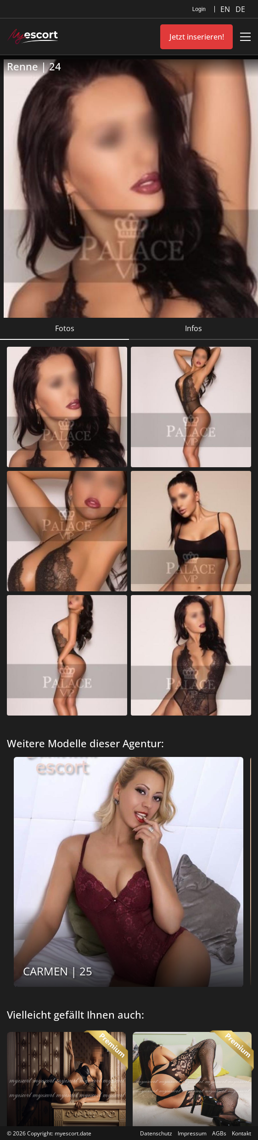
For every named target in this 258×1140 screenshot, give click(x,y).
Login (199, 9)
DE (240, 9)
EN (226, 9)
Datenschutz (156, 1133)
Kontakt (241, 1133)
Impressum (192, 1133)
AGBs (219, 1133)
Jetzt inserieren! (196, 37)
